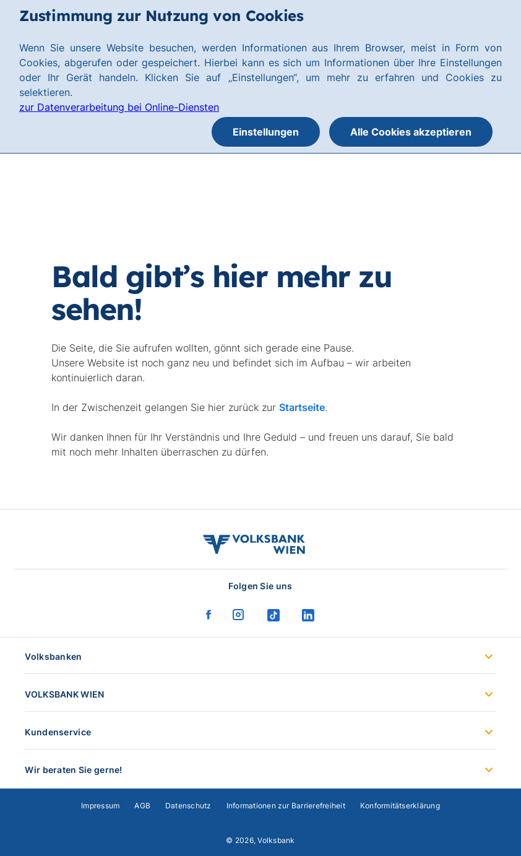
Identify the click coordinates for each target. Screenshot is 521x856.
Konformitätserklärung (400, 805)
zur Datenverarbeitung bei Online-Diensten (119, 107)
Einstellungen (266, 132)
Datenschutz (188, 805)
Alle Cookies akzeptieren (410, 132)
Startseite (302, 407)
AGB (142, 805)
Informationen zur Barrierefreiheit (285, 805)
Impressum (100, 805)
